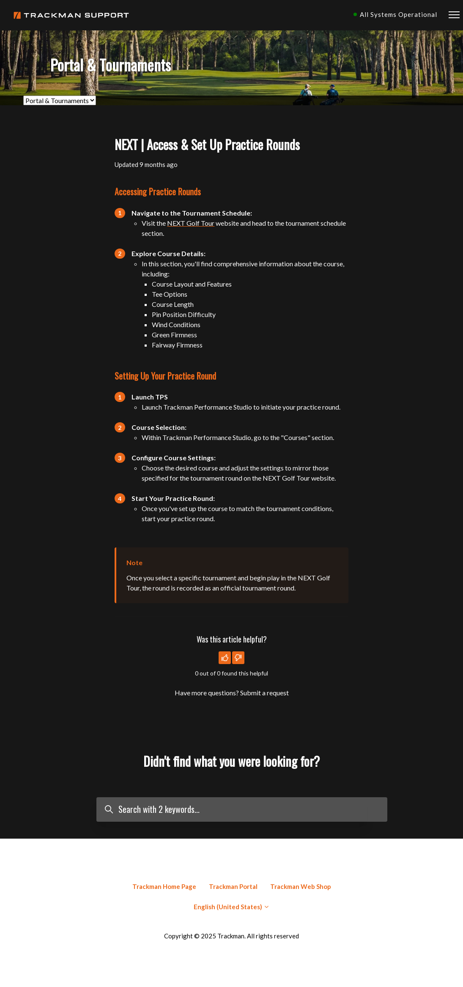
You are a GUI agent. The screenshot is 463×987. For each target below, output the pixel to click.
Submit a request (264, 693)
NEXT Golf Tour (190, 223)
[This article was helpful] (225, 657)
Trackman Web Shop (300, 886)
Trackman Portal (233, 886)
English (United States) (232, 906)
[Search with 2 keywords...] (241, 809)
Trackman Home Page (164, 886)
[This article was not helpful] (238, 657)
